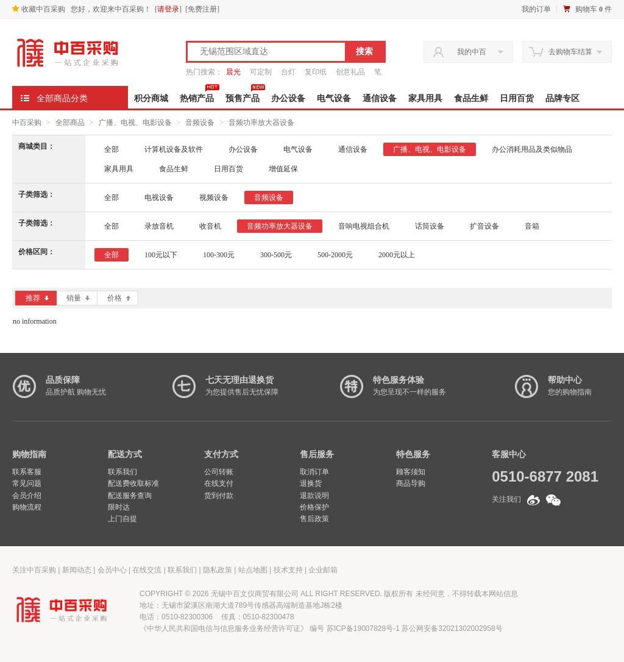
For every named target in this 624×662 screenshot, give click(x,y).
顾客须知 (410, 472)
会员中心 (112, 570)
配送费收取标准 (133, 483)
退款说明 (314, 495)
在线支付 (218, 483)
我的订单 (536, 9)
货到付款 (218, 495)
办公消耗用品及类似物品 (532, 149)
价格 (118, 298)
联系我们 (122, 472)
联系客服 (26, 472)
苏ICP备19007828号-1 (363, 628)
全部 (111, 149)
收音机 (210, 226)
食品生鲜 (471, 98)
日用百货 (517, 98)
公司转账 (218, 472)
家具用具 (425, 98)
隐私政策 (217, 570)
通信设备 (380, 98)
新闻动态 (76, 570)
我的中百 (471, 52)
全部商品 (70, 122)
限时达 (119, 507)
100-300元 (219, 255)
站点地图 (253, 570)
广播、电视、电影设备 (135, 122)
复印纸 (316, 72)
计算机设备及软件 (173, 149)
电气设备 (334, 98)
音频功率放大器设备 (261, 122)
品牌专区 (562, 98)
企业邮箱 (323, 570)
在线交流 (146, 570)
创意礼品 (350, 72)
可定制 (261, 72)
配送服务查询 (130, 495)
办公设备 (288, 98)
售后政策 (314, 518)
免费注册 (202, 9)
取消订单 (314, 472)
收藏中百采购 (38, 9)
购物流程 (26, 507)
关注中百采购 (34, 570)
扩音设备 (484, 226)
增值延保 (283, 169)
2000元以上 (396, 255)
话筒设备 (429, 226)
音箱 (532, 226)
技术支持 (288, 570)
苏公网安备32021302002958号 (452, 628)
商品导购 (410, 483)
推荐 (37, 298)
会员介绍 (26, 495)
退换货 (311, 483)
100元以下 (160, 255)
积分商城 (151, 98)
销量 (78, 298)
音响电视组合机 (363, 226)
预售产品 (242, 98)
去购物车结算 (570, 52)
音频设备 (199, 122)
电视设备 (159, 197)
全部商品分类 (62, 98)
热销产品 (197, 98)
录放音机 (159, 226)
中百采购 (26, 122)
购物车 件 (593, 9)
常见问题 (26, 483)
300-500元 (276, 255)
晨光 (233, 72)
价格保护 (314, 507)
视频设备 (214, 197)
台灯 (288, 72)
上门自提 (122, 518)
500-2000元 (335, 255)
